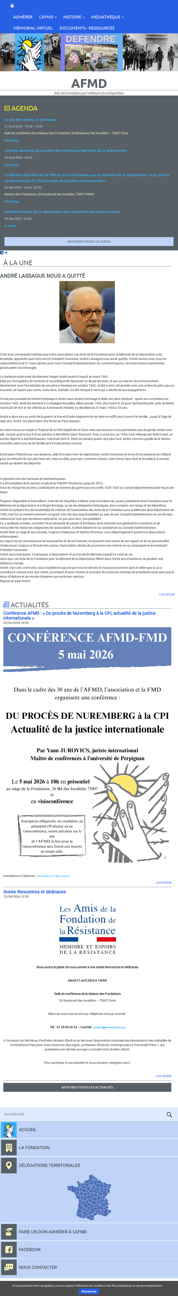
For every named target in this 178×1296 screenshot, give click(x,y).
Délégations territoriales (49, 1165)
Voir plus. (12, 140)
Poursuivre (89, 1291)
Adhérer (22, 16)
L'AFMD (48, 16)
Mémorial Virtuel (33, 27)
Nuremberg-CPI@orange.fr (53, 876)
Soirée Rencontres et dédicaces (34, 892)
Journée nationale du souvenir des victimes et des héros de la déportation (65, 150)
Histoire (73, 16)
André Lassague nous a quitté (42, 276)
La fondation (34, 1147)
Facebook (30, 1249)
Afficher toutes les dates (89, 241)
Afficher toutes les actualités (87, 1087)
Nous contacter (38, 1267)
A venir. (10, 225)
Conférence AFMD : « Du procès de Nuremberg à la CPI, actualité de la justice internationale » (79, 616)
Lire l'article (167, 594)
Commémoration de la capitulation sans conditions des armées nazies (62, 211)
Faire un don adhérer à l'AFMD (53, 1231)
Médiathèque (107, 16)
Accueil (27, 1129)
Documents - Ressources (87, 27)
